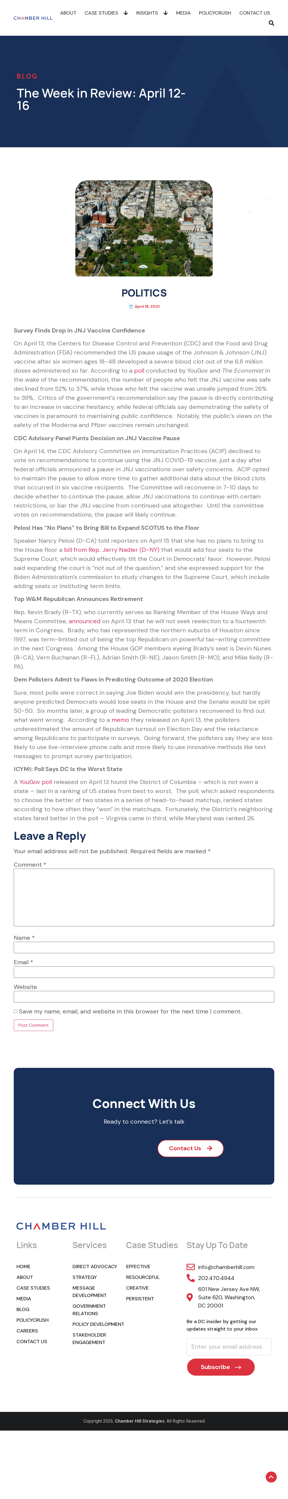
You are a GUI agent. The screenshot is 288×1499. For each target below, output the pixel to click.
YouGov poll (36, 782)
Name (24, 938)
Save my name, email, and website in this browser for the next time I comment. (130, 1011)
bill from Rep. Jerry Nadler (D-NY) (111, 550)
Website (25, 987)
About (68, 12)
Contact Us (254, 12)
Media (183, 12)
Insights (152, 12)
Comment (30, 865)
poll (139, 371)
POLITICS (144, 293)
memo (120, 720)
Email (23, 962)
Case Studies (106, 12)
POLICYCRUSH (215, 12)
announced (85, 621)
